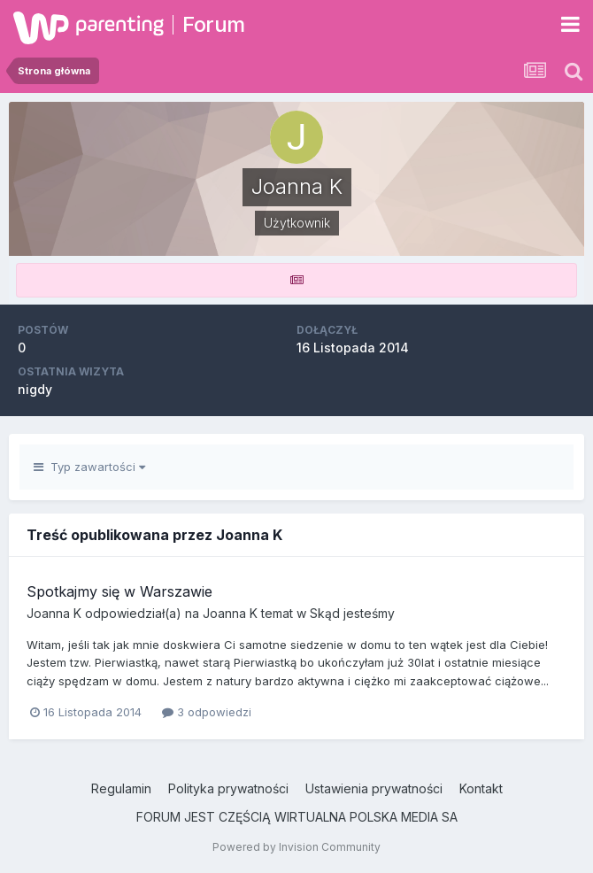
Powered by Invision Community (296, 847)
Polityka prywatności (228, 788)
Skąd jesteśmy (352, 613)
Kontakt (481, 788)
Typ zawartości (89, 467)
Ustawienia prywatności (374, 788)
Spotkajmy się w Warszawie (119, 591)
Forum (213, 24)
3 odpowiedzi (206, 712)
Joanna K (54, 613)
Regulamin (121, 788)
